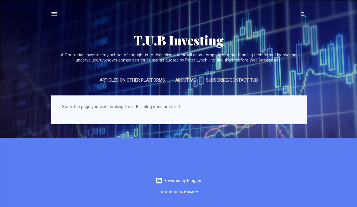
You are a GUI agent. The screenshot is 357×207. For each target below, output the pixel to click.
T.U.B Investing (178, 40)
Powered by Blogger (178, 180)
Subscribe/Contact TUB (232, 80)
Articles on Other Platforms (132, 80)
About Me (185, 80)
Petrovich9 (191, 192)
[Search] (303, 15)
